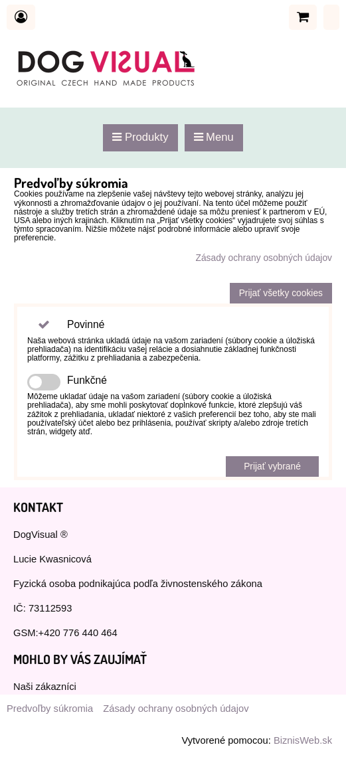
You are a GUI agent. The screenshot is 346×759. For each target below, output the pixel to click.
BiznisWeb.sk (303, 740)
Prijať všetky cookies (281, 293)
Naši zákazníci (44, 686)
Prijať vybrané (272, 466)
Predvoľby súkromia (50, 708)
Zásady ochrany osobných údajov (263, 258)
